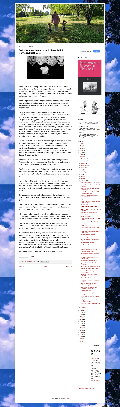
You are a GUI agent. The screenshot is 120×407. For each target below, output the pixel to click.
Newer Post (22, 266)
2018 (81, 310)
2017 (81, 312)
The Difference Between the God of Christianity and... (89, 196)
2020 (81, 154)
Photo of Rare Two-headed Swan (89, 278)
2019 (81, 157)
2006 (81, 336)
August (83, 167)
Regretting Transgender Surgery (89, 249)
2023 (81, 148)
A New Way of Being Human (88, 251)
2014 (81, 319)
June (82, 172)
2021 (81, 152)
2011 (81, 325)
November (83, 161)
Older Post (69, 266)
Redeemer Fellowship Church (86, 388)
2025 (81, 143)
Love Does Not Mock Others (88, 234)
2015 (81, 317)
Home (45, 266)
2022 (81, 150)
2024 (81, 146)
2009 (81, 330)
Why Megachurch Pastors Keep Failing (90, 199)
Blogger (67, 398)
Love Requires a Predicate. (87, 242)
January (83, 307)
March (82, 178)
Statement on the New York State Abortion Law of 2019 (89, 288)
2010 (81, 328)
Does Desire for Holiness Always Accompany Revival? (89, 213)
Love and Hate (84, 204)
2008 (81, 332)
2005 (81, 339)
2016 (81, 314)
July (82, 169)
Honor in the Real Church (87, 247)
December (83, 159)
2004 (81, 341)
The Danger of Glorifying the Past (89, 260)
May (82, 174)
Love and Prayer (85, 237)
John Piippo (35, 9)
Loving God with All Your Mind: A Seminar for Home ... (89, 300)
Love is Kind (84, 225)
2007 (81, 334)
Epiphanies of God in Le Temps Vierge (90, 266)
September (84, 165)
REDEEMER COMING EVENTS (89, 207)
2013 (81, 321)
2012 (81, 323)
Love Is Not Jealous (85, 245)
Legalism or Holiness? (86, 216)
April (82, 176)
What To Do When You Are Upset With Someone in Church (90, 192)
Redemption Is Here (86, 290)
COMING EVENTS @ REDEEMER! (90, 268)
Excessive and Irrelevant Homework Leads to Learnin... (90, 254)
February (83, 180)
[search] (85, 51)
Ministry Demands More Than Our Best (90, 182)
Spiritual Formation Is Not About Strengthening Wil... (88, 284)
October (83, 163)
